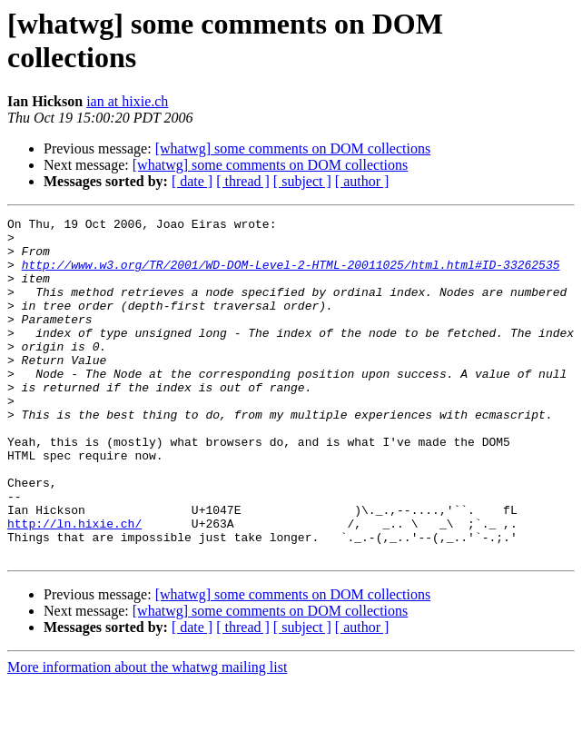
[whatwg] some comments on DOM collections (293, 148)
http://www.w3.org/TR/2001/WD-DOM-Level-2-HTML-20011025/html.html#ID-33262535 (291, 275)
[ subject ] (302, 181)
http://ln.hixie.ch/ (74, 586)
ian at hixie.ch (127, 101)
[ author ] (362, 181)
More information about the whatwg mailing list (147, 735)
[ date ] (192, 181)
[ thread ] (243, 181)
